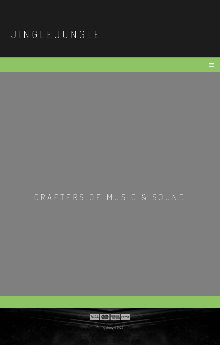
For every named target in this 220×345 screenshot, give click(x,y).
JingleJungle (56, 34)
